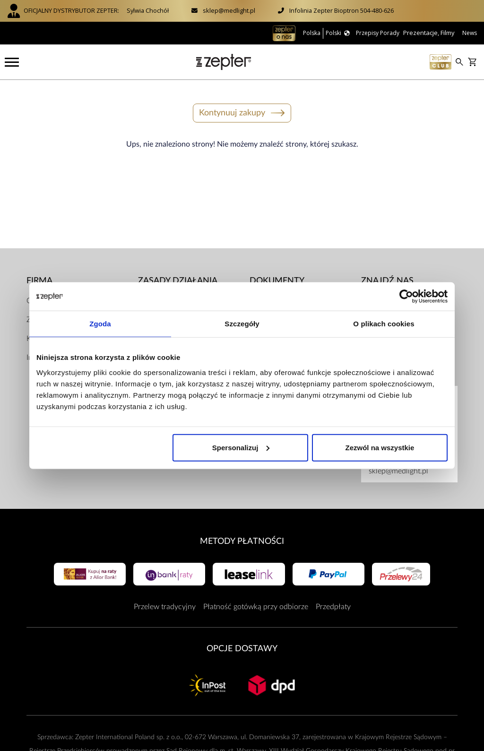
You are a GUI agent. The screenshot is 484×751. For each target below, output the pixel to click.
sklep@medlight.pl (229, 10)
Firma (39, 280)
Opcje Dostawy (242, 648)
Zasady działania (177, 280)
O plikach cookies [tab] (383, 324)
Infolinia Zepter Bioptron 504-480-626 (341, 10)
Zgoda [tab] (100, 324)
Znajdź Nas (387, 280)
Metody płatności (242, 540)
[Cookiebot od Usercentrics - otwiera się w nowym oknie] (406, 296)
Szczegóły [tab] (242, 324)
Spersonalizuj (241, 447)
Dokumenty (277, 280)
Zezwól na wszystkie (380, 447)
